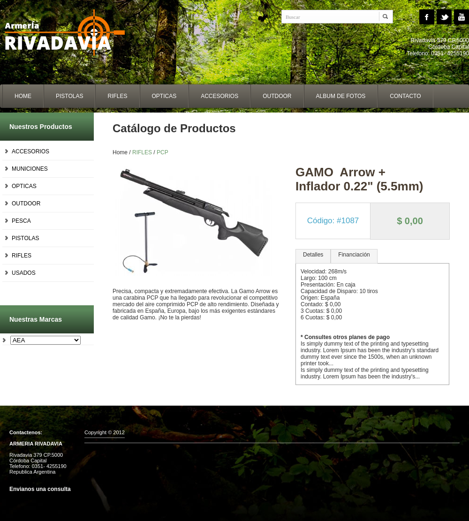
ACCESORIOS (30, 151)
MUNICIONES (30, 169)
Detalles (313, 254)
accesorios (219, 96)
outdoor (277, 96)
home (23, 96)
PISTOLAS (25, 238)
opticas (164, 96)
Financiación (354, 254)
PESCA (21, 221)
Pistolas (69, 96)
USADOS (24, 273)
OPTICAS (24, 186)
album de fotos (341, 96)
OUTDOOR (26, 203)
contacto (405, 96)
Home (70, 32)
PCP (162, 152)
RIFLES (21, 255)
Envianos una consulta (40, 489)
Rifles (117, 96)
